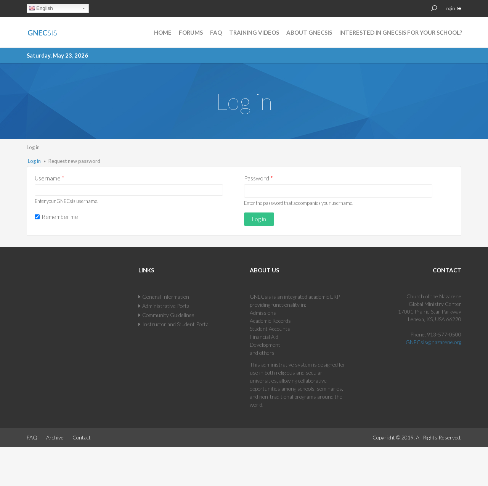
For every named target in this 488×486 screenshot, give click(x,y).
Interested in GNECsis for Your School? (400, 32)
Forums (191, 32)
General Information (165, 296)
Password (258, 178)
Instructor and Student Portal (176, 324)
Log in (34, 161)
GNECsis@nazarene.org (433, 342)
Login (449, 8)
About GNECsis (309, 32)
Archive (55, 437)
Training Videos (254, 32)
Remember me (60, 216)
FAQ (216, 32)
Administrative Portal (166, 306)
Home (163, 32)
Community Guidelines (168, 315)
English (41, 8)
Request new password (74, 161)
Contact (81, 437)
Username (49, 178)
